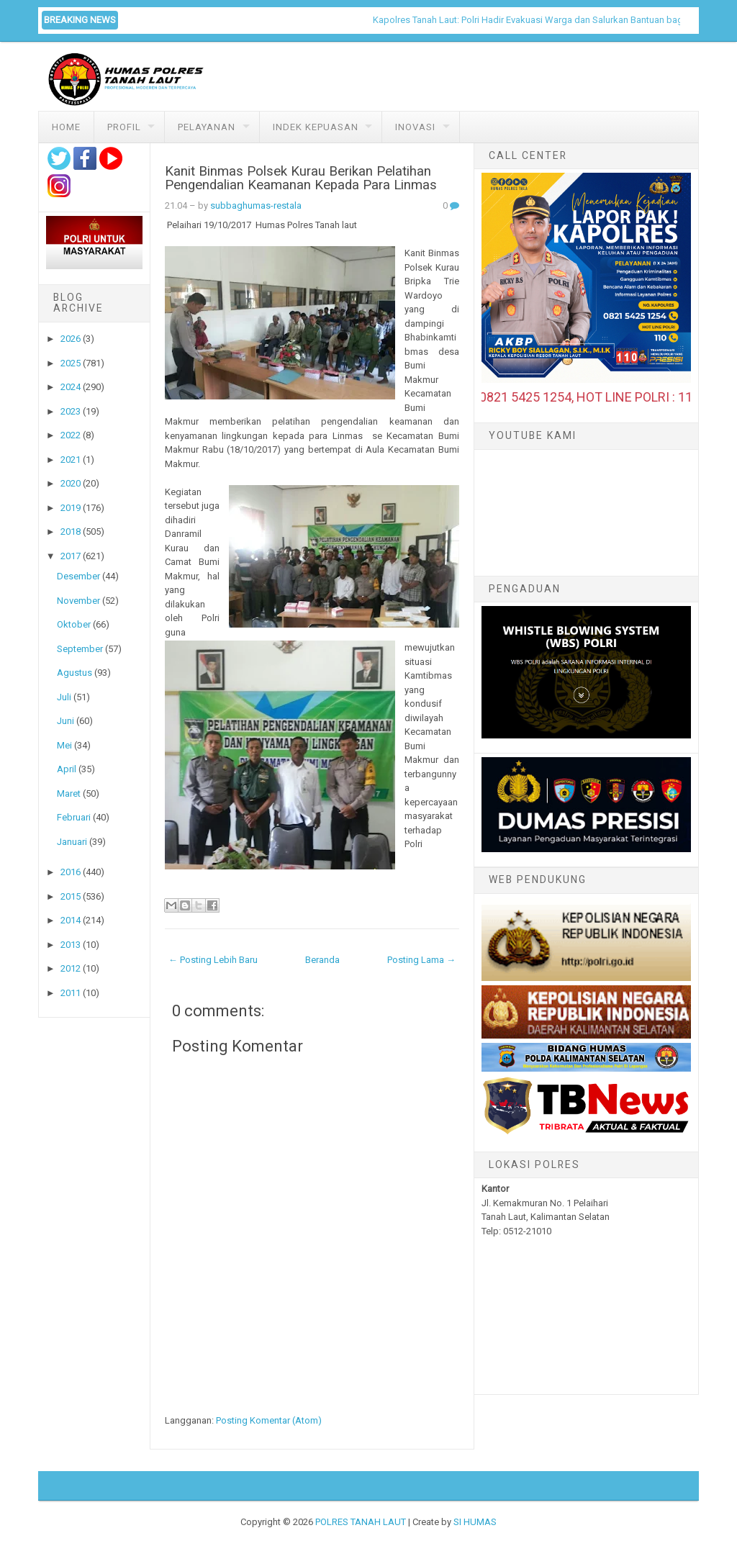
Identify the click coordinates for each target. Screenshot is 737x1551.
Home (66, 127)
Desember (78, 576)
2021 (70, 459)
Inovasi (415, 127)
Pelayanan (206, 127)
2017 (70, 556)
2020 (70, 483)
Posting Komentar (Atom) (269, 1420)
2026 (70, 338)
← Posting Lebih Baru (213, 959)
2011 (70, 992)
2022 (70, 435)
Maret (69, 793)
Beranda (322, 959)
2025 (70, 363)
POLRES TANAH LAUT (360, 1521)
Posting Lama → (421, 959)
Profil (124, 127)
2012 (70, 968)
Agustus (74, 672)
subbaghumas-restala (256, 205)
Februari (74, 817)
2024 (70, 386)
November (78, 600)
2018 (70, 531)
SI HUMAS (475, 1521)
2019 (70, 507)
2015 (70, 896)
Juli (64, 697)
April (66, 769)
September (80, 648)
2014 (70, 920)
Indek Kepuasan (315, 127)
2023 (70, 411)
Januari (72, 841)
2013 (70, 944)
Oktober (74, 624)
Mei (64, 745)
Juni (65, 720)
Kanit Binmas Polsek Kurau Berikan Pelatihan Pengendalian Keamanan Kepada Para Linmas (301, 178)
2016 (70, 872)
